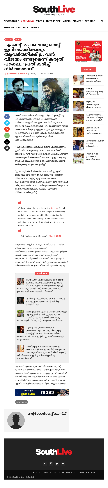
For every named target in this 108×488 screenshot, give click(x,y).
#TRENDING (27, 21)
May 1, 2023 (55, 236)
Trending (18, 39)
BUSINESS (9, 27)
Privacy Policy (71, 475)
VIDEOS (40, 21)
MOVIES (78, 21)
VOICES (66, 21)
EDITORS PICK (53, 21)
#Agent (54, 208)
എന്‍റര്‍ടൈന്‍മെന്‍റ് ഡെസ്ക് (15, 74)
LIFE (18, 27)
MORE (35, 27)
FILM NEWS (8, 39)
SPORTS (90, 21)
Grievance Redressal (87, 475)
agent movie (22, 405)
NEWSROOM (11, 21)
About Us (36, 475)
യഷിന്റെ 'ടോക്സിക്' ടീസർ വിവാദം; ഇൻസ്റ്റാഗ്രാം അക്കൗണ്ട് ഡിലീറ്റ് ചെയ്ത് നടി (46, 301)
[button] (102, 21)
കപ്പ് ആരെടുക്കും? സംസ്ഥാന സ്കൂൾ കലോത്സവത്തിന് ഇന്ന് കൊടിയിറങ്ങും (94, 120)
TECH (26, 27)
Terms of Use (59, 475)
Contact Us (47, 475)
